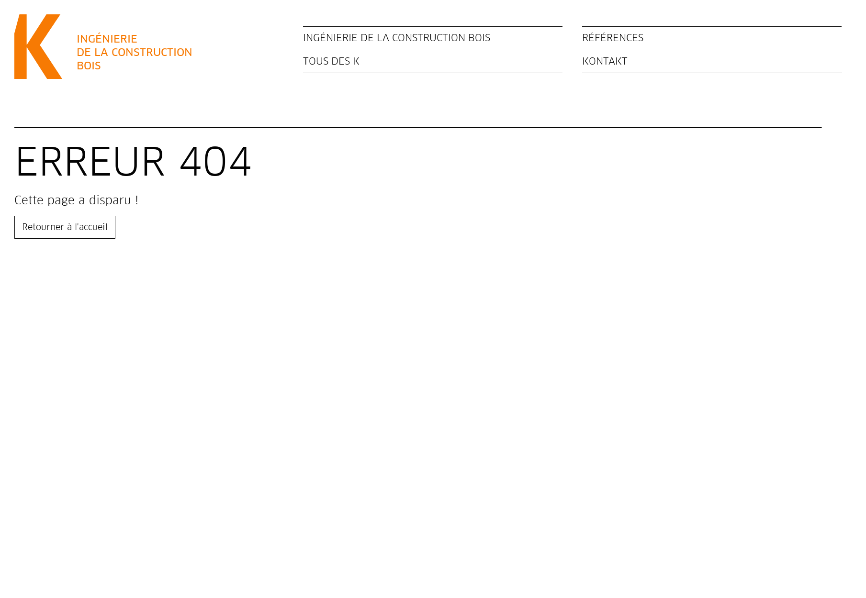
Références (612, 38)
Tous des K (331, 61)
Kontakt (605, 61)
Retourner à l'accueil (65, 227)
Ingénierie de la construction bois (396, 38)
